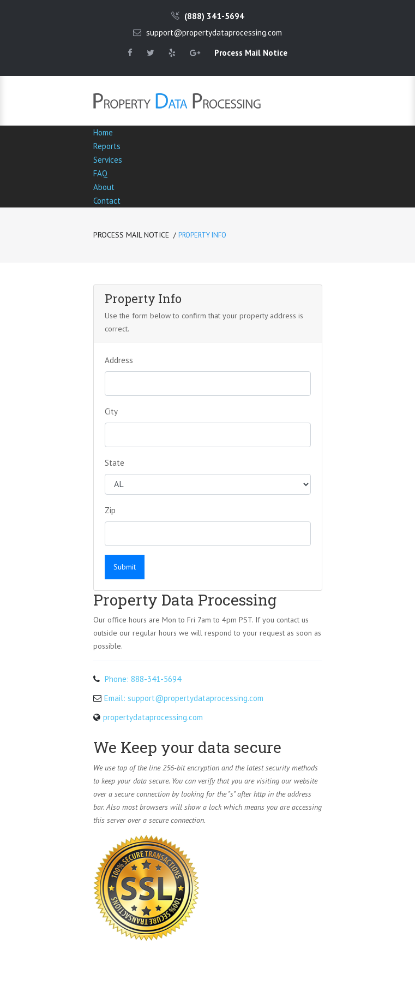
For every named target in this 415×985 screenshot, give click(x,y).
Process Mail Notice (131, 235)
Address (119, 360)
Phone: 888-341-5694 (143, 679)
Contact (107, 200)
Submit (124, 567)
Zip (110, 510)
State (114, 463)
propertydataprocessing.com (153, 717)
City (111, 411)
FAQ (100, 173)
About (104, 187)
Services (107, 160)
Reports (107, 146)
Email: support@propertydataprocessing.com (183, 698)
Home (103, 132)
